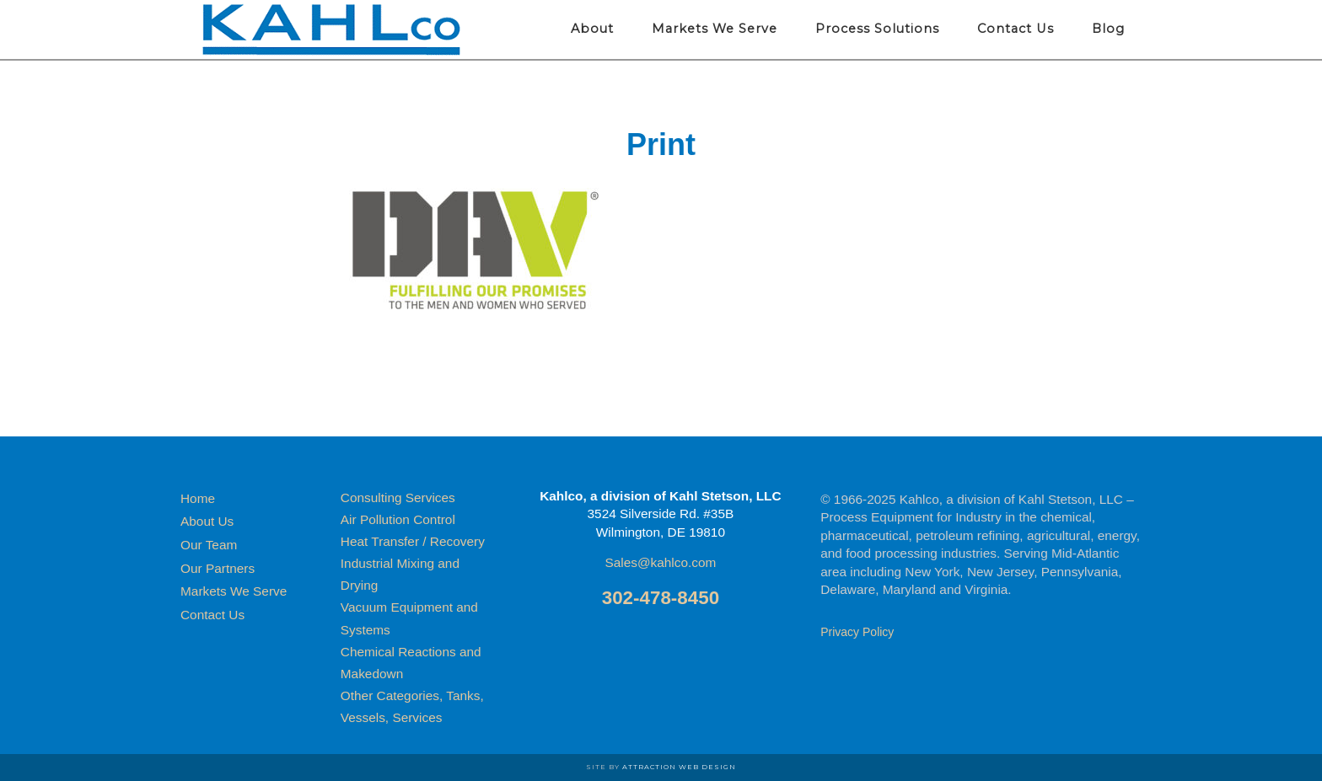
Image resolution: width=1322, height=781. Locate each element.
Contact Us (212, 614)
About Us (207, 521)
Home (197, 498)
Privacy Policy (857, 632)
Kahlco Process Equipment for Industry (332, 29)
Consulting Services (398, 497)
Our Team (208, 545)
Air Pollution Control (398, 519)
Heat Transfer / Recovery (413, 541)
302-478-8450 (660, 597)
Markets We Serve (233, 591)
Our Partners (217, 568)
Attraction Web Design (679, 766)
